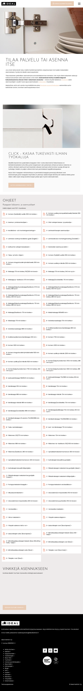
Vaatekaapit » (9, 656)
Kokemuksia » (9, 681)
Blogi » (7, 668)
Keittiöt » (8, 652)
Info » (6, 670)
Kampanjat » (9, 666)
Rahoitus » (8, 677)
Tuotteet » (8, 660)
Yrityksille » (8, 679)
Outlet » (7, 672)
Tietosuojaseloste (7, 684)
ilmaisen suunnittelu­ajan (49, 85)
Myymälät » (9, 664)
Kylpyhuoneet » (10, 654)
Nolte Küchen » (10, 649)
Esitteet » (8, 675)
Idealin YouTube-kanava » (14, 607)
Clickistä (64, 80)
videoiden (42, 82)
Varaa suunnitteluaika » (13, 662)
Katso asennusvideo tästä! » (21, 185)
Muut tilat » (8, 658)
